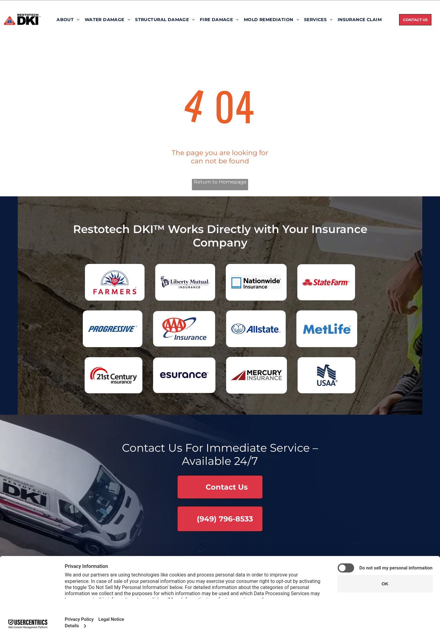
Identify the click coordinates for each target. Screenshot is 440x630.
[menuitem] (68, 19)
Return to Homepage (220, 182)
